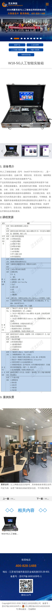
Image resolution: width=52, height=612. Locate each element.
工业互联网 (35, 45)
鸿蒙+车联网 (35, 50)
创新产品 (17, 45)
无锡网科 (32, 609)
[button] (11, 38)
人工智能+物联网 (17, 50)
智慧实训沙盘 (26, 54)
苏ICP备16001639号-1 (11, 606)
